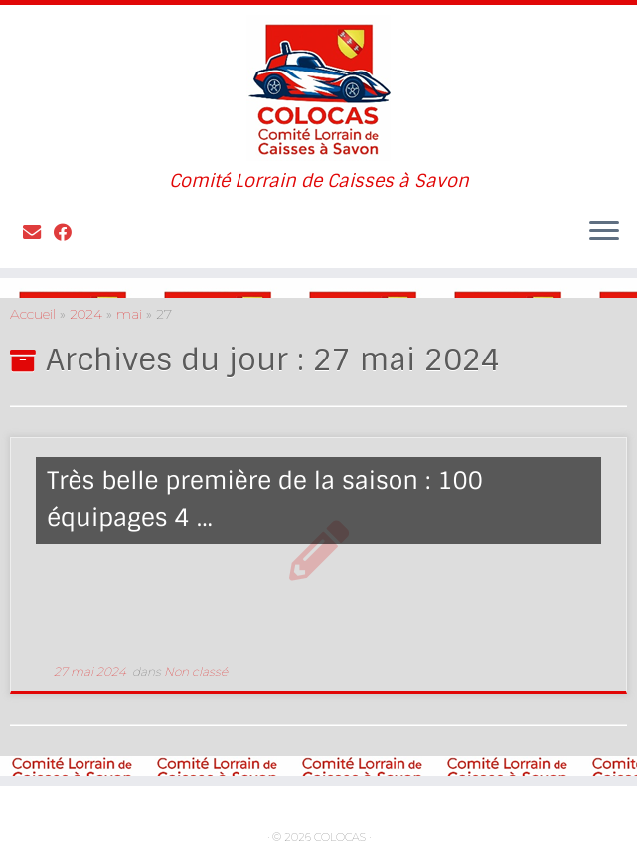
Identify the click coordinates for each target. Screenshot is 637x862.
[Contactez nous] (38, 232)
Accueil (33, 314)
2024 (86, 314)
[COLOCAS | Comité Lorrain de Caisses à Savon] (318, 88)
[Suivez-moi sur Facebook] (69, 232)
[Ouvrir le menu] (604, 232)
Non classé (196, 671)
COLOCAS (340, 837)
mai (129, 314)
